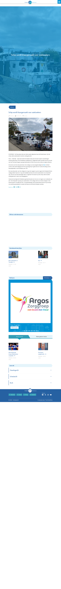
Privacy (26, 501)
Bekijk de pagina (14, 329)
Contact (19, 501)
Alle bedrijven (47, 279)
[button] (23, 332)
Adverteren (12, 501)
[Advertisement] (30, 201)
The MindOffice (48, 507)
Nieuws (12, 107)
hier (44, 165)
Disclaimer (33, 501)
